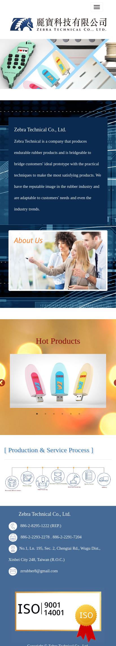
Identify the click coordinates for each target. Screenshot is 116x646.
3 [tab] (54, 413)
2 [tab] (45, 413)
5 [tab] (71, 413)
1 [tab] (37, 413)
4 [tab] (62, 413)
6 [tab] (79, 413)
